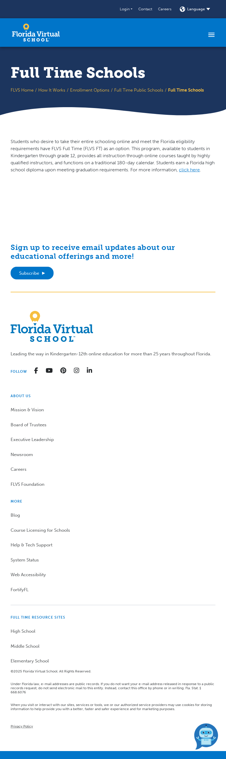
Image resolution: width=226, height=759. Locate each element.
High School (23, 631)
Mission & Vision (27, 409)
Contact (145, 9)
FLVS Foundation (27, 484)
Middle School (25, 646)
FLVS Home (22, 90)
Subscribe (29, 273)
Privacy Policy (22, 726)
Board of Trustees (28, 424)
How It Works (51, 90)
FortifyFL (20, 589)
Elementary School (30, 661)
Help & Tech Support (31, 545)
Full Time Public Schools (138, 90)
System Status (25, 560)
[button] (126, 9)
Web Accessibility (28, 574)
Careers (165, 9)
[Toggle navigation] (211, 34)
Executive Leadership (32, 439)
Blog (15, 515)
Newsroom (22, 454)
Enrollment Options (89, 90)
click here (189, 170)
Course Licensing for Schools (40, 530)
